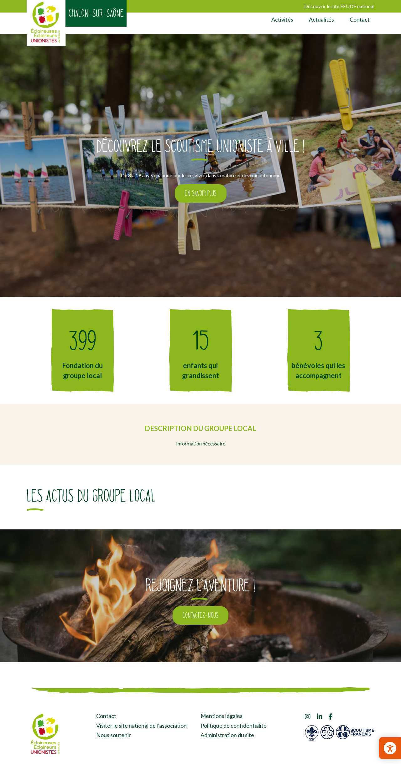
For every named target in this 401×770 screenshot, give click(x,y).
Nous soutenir (113, 734)
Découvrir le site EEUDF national (339, 6)
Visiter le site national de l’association (141, 725)
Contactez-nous (200, 615)
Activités (282, 19)
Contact (360, 19)
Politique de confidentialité (233, 725)
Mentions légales (221, 715)
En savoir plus (200, 193)
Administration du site (227, 734)
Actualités (321, 19)
